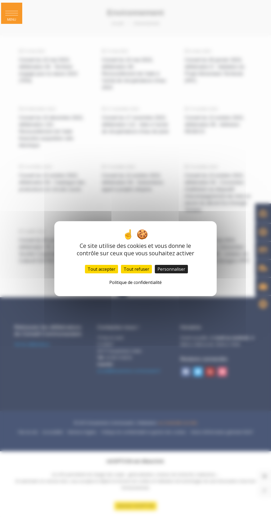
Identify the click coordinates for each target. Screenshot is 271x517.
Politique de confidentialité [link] (135, 282)
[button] (11, 13)
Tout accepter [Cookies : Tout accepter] (101, 269)
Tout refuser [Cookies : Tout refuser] (136, 269)
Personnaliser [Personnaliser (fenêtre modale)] (171, 269)
